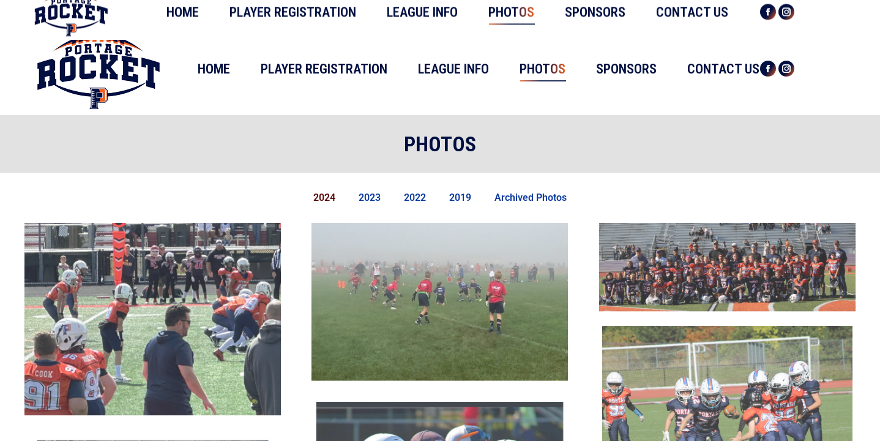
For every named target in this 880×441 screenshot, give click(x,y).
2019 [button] (460, 197)
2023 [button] (370, 197)
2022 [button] (415, 197)
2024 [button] (324, 197)
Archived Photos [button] (530, 197)
